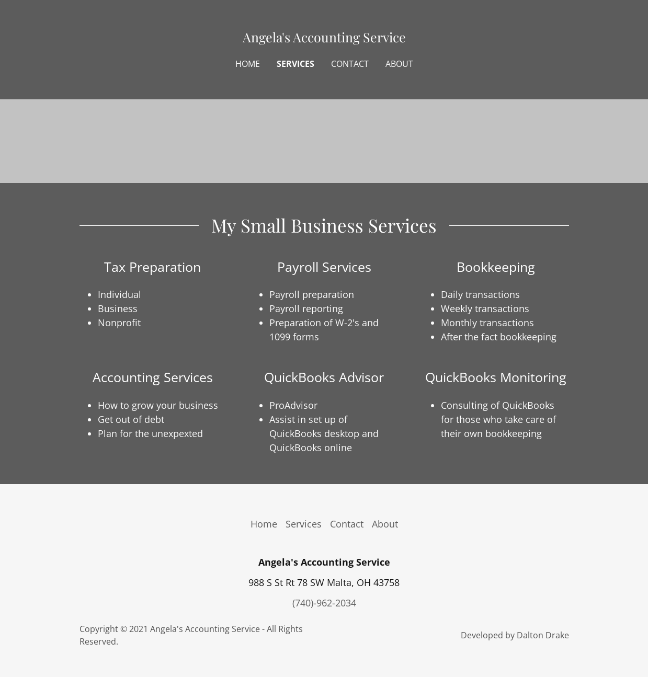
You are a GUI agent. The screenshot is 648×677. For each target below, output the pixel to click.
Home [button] (264, 524)
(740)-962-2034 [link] (324, 602)
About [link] (399, 64)
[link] (324, 38)
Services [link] (295, 64)
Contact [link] (350, 64)
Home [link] (247, 64)
